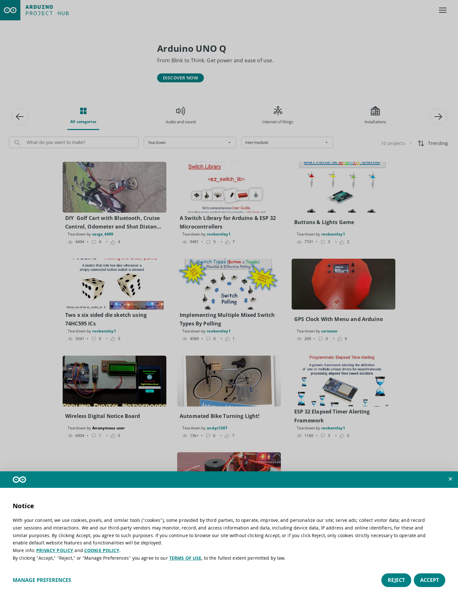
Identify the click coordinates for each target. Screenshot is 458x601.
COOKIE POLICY (101, 550)
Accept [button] (429, 580)
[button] (450, 479)
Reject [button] (396, 580)
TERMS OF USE (185, 558)
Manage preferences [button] (42, 580)
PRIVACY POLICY (54, 550)
